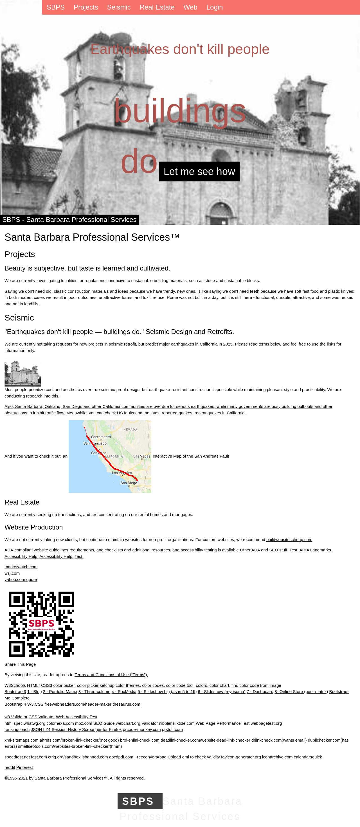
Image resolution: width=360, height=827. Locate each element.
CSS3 (46, 685)
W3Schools (15, 685)
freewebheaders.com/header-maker (78, 704)
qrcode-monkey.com (142, 729)
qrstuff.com (172, 729)
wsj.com (12, 573)
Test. (293, 549)
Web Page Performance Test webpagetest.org (239, 723)
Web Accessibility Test (76, 716)
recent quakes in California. (220, 412)
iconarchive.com (277, 757)
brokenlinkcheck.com (139, 740)
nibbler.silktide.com (177, 723)
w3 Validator (15, 716)
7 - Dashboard (260, 691)
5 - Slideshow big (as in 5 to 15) (167, 691)
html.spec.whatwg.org (24, 723)
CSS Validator (42, 716)
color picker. (64, 685)
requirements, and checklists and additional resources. (120, 549)
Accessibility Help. (21, 556)
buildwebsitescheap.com (289, 539)
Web (190, 7)
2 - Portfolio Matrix (60, 691)
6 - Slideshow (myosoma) (222, 691)
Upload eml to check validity (194, 757)
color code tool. (180, 685)
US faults (125, 412)
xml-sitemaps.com (21, 740)
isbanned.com (95, 757)
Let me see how (199, 171)
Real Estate (157, 7)
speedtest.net (17, 757)
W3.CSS (35, 704)
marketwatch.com (21, 566)
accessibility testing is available (210, 549)
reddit (9, 767)
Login (214, 7)
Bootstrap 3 (15, 691)
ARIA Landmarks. (315, 549)
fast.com (39, 757)
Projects (86, 7)
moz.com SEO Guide (95, 723)
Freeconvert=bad (150, 757)
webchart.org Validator (137, 723)
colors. (202, 685)
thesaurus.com (126, 704)
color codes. (153, 685)
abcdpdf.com (121, 757)
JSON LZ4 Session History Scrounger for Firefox (76, 729)
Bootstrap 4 (15, 704)
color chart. (220, 685)
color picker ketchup (95, 685)
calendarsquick (308, 757)
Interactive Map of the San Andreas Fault (149, 456)
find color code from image (256, 685)
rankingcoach (17, 729)
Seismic (119, 7)
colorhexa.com (60, 723)
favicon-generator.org (241, 757)
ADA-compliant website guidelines (36, 549)
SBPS (56, 7)
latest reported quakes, (172, 412)
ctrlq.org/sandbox (64, 757)
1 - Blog (34, 691)
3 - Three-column (94, 691)
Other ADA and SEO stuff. (264, 549)
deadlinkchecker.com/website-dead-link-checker (206, 740)
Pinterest (24, 767)
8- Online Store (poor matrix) (301, 691)
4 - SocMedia (124, 691)
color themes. (128, 685)
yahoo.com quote (20, 579)
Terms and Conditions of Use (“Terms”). (111, 674)
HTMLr (33, 685)
